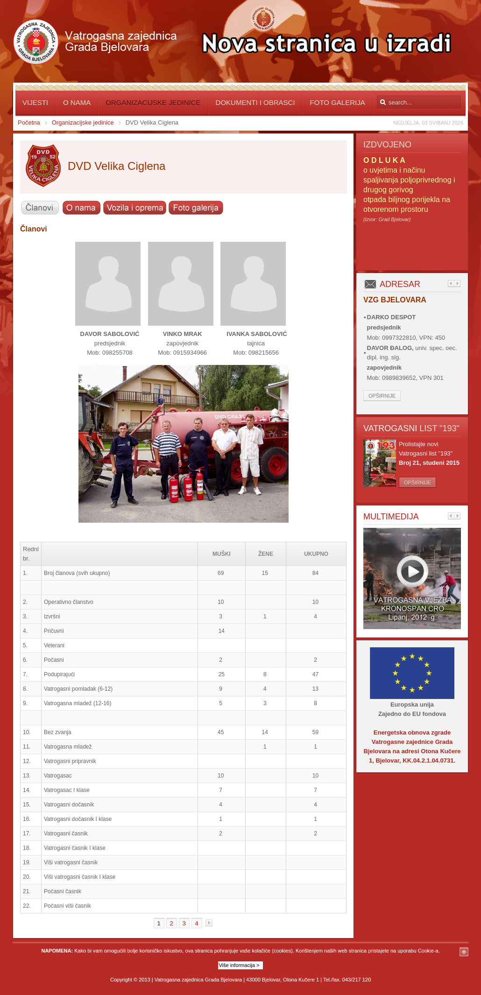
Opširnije (382, 396)
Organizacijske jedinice (83, 122)
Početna (29, 122)
